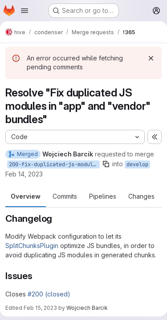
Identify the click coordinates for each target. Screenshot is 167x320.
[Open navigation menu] (24, 11)
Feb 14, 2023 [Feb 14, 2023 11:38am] (24, 174)
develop (137, 164)
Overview (26, 196)
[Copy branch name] (106, 164)
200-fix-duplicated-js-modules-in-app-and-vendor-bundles (54, 164)
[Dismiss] (151, 58)
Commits (65, 196)
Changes (141, 196)
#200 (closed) (49, 294)
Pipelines (102, 196)
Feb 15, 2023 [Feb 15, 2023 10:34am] (40, 307)
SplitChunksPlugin (31, 245)
